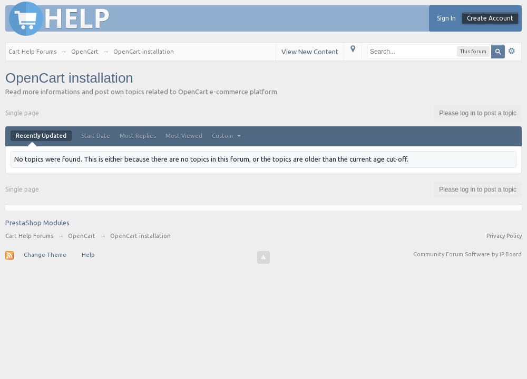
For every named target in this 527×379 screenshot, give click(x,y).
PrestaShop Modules (37, 222)
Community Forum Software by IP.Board (467, 254)
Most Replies (138, 136)
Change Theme (45, 255)
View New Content (309, 51)
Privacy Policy (504, 236)
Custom (227, 136)
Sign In (446, 18)
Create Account (490, 18)
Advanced (512, 51)
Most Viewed (183, 136)
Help (88, 255)
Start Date (95, 136)
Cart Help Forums (29, 236)
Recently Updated (41, 136)
